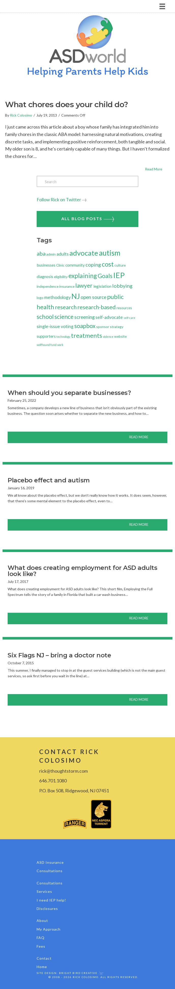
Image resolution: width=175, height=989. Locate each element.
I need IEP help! (51, 900)
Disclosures (47, 908)
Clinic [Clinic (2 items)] (60, 265)
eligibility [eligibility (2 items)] (61, 276)
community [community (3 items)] (75, 264)
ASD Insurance (50, 862)
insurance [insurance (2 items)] (67, 286)
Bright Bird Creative (78, 972)
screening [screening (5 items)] (84, 317)
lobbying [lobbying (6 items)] (122, 286)
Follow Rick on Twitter (59, 199)
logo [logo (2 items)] (40, 297)
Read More (157, 168)
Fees (41, 946)
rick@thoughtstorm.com (63, 771)
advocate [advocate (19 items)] (83, 253)
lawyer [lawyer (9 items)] (84, 285)
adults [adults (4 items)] (62, 254)
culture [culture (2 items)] (120, 265)
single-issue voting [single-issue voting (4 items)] (55, 326)
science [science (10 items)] (64, 316)
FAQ (41, 937)
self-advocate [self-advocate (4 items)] (109, 317)
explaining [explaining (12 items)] (82, 275)
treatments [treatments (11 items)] (86, 335)
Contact (44, 958)
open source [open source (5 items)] (93, 297)
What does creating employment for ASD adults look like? (82, 571)
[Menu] (87, 6)
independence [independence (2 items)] (48, 286)
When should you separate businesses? (69, 392)
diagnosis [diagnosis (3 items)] (45, 276)
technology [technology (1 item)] (63, 336)
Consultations (50, 871)
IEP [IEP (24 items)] (119, 275)
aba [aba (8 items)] (41, 253)
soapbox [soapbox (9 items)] (84, 325)
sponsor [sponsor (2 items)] (102, 326)
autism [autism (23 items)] (109, 252)
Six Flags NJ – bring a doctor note (59, 655)
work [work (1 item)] (60, 344)
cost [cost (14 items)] (108, 264)
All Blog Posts (87, 219)
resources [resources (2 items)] (124, 308)
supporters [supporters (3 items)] (46, 336)
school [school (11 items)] (45, 316)
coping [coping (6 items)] (93, 264)
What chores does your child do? (66, 104)
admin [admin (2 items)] (51, 254)
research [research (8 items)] (66, 307)
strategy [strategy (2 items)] (116, 326)
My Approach (49, 929)
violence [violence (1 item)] (108, 336)
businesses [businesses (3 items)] (46, 264)
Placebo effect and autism (49, 480)
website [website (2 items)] (120, 336)
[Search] (87, 181)
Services (44, 891)
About (42, 920)
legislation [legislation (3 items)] (102, 286)
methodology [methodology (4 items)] (57, 297)
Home (42, 967)
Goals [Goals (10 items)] (105, 275)
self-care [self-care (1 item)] (129, 317)
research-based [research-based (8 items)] (96, 307)
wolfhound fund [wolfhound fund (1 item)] (46, 344)
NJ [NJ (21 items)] (75, 296)
